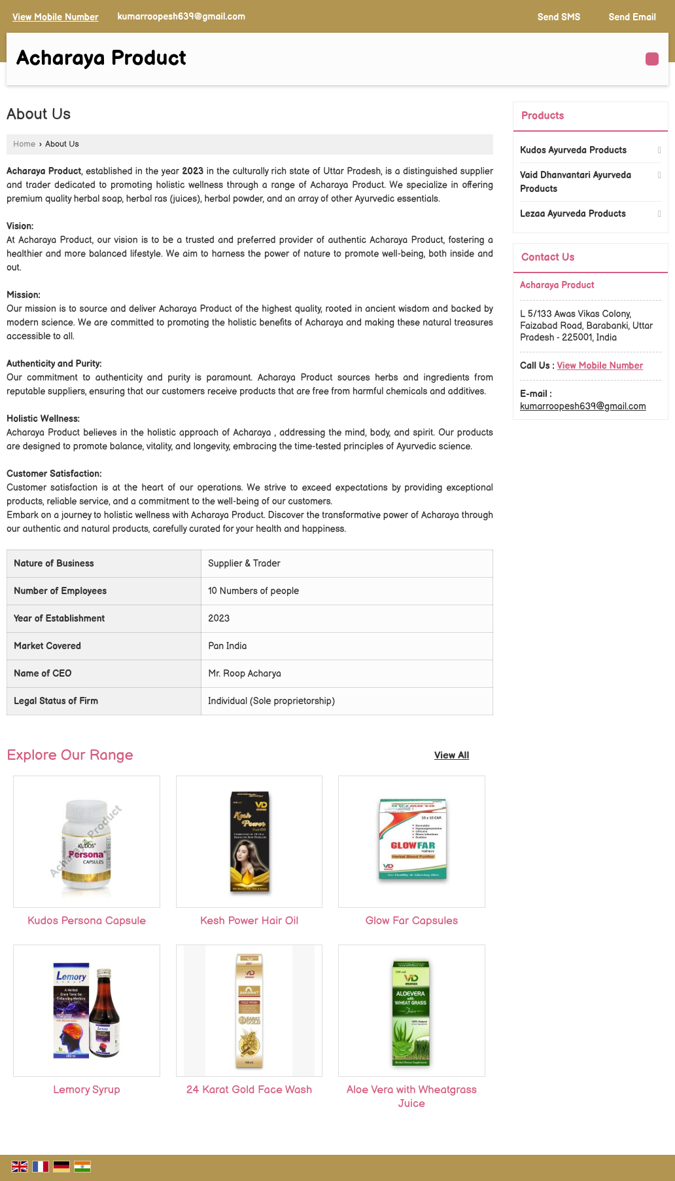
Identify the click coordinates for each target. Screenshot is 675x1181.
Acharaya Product (101, 58)
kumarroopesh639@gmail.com (181, 16)
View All (451, 755)
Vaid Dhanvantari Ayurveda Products (575, 182)
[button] (55, 17)
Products (542, 116)
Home (24, 144)
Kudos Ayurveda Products (573, 150)
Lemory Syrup (86, 1090)
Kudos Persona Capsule (86, 921)
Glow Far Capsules (412, 921)
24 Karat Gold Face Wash (249, 1090)
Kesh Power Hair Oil (249, 921)
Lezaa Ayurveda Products (573, 213)
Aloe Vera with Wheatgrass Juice (412, 1096)
